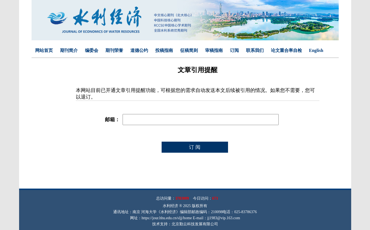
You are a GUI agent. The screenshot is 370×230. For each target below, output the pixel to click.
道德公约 (139, 50)
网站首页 (44, 50)
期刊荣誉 (114, 50)
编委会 (91, 50)
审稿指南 (214, 50)
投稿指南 (164, 50)
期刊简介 (69, 50)
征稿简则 (189, 50)
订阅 (234, 50)
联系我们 (255, 50)
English (316, 50)
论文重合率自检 (286, 50)
